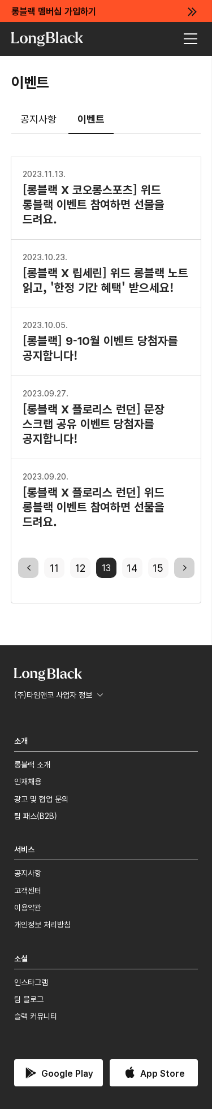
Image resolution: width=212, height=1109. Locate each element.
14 (132, 567)
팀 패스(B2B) (35, 815)
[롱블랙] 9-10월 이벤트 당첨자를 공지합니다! (100, 340)
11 (54, 567)
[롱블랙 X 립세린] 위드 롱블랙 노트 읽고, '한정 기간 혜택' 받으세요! (105, 272)
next (184, 567)
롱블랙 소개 (32, 764)
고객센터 (27, 890)
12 (80, 567)
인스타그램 (31, 981)
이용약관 (27, 907)
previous (28, 567)
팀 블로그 (29, 998)
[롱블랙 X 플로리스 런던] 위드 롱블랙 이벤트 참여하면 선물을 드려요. (94, 499)
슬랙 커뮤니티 (35, 1015)
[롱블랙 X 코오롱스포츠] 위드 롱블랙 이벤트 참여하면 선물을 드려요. (94, 197)
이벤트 (91, 118)
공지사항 (38, 118)
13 (106, 567)
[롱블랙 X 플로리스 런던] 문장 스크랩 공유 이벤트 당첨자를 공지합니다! (94, 416)
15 (158, 567)
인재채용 (27, 781)
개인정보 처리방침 (42, 924)
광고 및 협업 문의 (41, 798)
